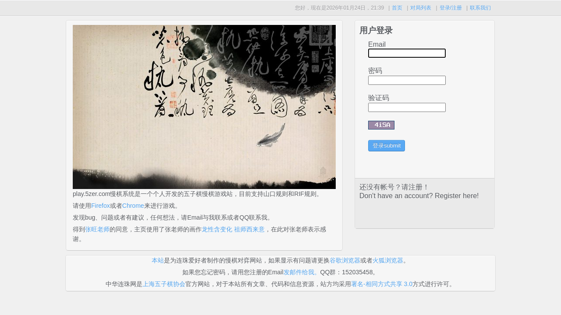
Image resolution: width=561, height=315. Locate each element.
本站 (158, 260)
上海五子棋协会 (163, 283)
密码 (375, 70)
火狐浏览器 (388, 260)
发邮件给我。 (302, 272)
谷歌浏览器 (345, 260)
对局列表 (420, 8)
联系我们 (480, 8)
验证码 (378, 98)
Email (377, 44)
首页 (397, 8)
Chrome (133, 205)
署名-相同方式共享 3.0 (381, 283)
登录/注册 (451, 8)
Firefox (100, 205)
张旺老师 (97, 229)
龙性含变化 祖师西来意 (233, 229)
